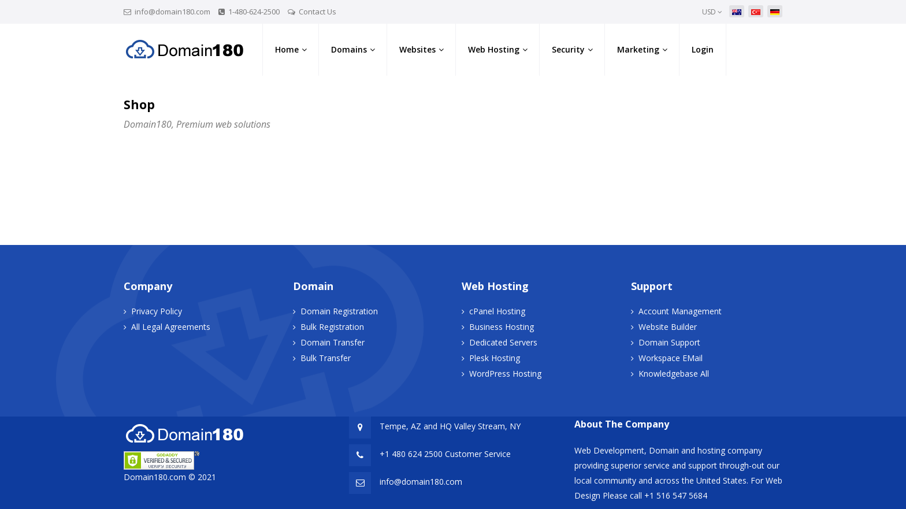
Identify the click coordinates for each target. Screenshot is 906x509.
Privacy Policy (156, 311)
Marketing (638, 49)
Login (703, 49)
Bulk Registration (332, 326)
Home (287, 49)
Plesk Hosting (494, 357)
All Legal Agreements (170, 326)
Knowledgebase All (673, 373)
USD (712, 12)
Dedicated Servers (503, 342)
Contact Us (317, 11)
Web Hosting (493, 49)
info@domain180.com (172, 11)
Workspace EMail (670, 357)
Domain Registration (339, 311)
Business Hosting (501, 326)
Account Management (680, 311)
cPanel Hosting (497, 311)
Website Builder (667, 326)
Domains (349, 49)
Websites (417, 49)
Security (568, 49)
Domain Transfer (332, 342)
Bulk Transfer (325, 357)
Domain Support (669, 342)
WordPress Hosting (505, 373)
